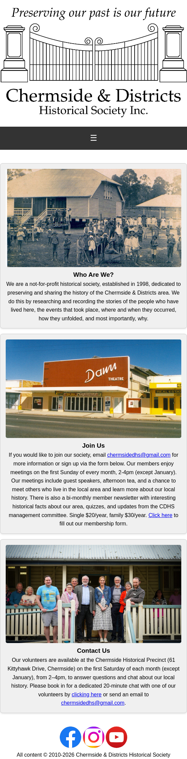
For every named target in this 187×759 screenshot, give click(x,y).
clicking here (87, 694)
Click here (160, 515)
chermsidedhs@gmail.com (139, 455)
